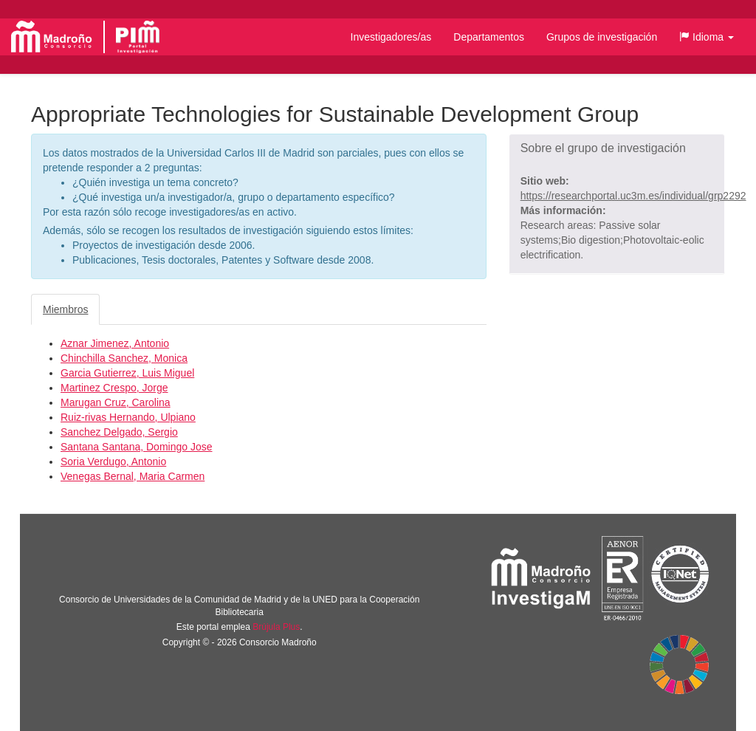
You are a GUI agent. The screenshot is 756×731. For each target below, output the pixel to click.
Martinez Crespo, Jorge (114, 388)
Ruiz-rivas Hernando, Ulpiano (128, 417)
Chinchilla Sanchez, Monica (124, 358)
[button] (706, 36)
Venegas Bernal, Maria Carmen (133, 476)
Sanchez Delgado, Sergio (119, 432)
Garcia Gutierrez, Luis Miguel (127, 373)
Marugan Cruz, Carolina (116, 402)
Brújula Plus (276, 627)
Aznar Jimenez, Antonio (115, 343)
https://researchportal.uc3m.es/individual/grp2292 (633, 196)
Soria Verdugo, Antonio (113, 461)
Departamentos (488, 37)
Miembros (65, 309)
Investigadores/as (391, 37)
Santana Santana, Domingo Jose (136, 447)
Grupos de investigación (601, 37)
